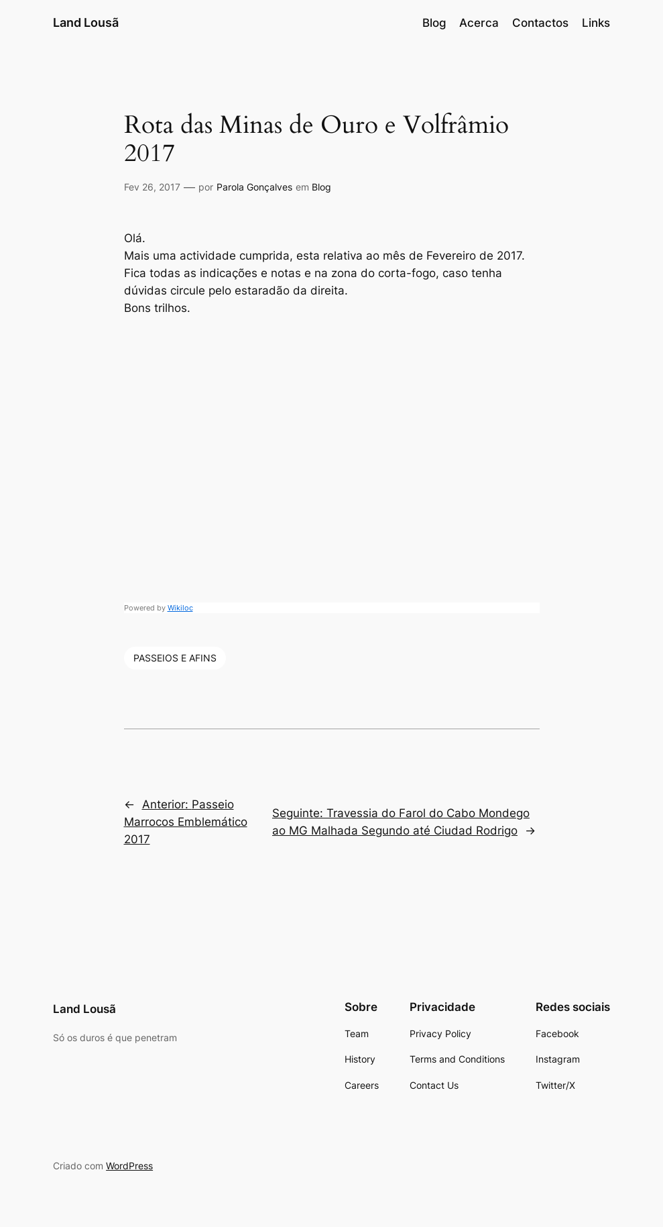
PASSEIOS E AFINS (175, 657)
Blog (321, 187)
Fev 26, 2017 (152, 187)
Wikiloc (180, 607)
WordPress (129, 1165)
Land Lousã (86, 22)
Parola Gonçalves (254, 187)
